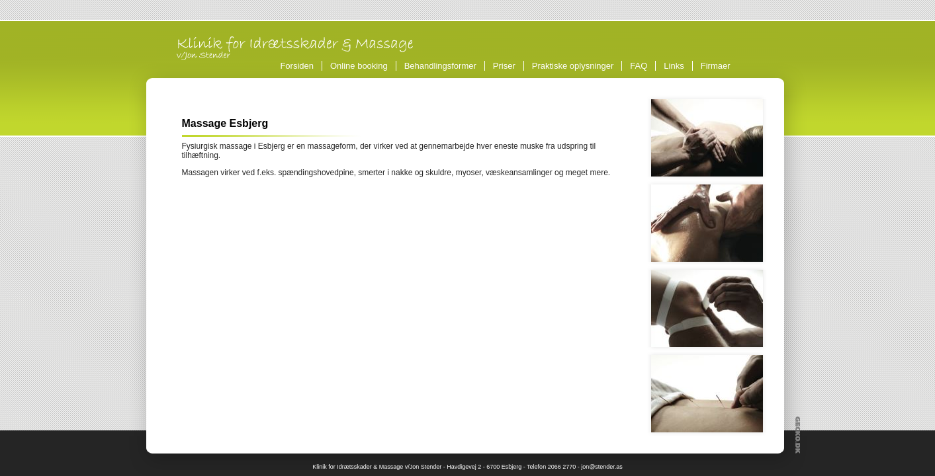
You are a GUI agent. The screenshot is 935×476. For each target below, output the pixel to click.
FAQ (638, 66)
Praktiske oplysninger (573, 66)
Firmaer (716, 66)
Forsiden (297, 66)
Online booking (359, 66)
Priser (504, 66)
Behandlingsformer (442, 66)
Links (674, 66)
